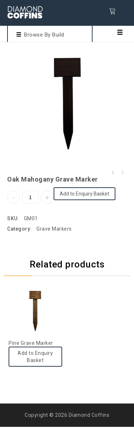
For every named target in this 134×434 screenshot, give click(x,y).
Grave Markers (54, 229)
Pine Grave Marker (113, 173)
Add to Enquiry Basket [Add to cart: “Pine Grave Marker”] (35, 356)
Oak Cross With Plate (122, 173)
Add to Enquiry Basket (84, 194)
